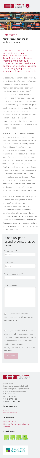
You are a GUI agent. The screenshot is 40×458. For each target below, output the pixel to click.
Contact (6, 410)
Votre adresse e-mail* (20, 276)
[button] (27, 6)
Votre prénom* (20, 253)
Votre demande (20, 287)
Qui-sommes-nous (10, 413)
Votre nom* (20, 264)
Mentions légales (9, 421)
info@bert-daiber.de (12, 401)
